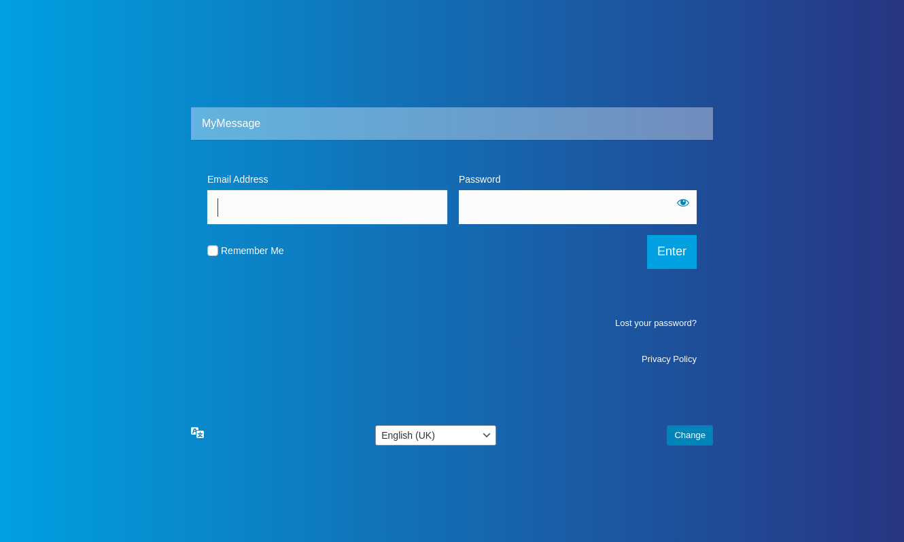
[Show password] (474, 266)
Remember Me (252, 314)
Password (228, 243)
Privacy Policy (669, 423)
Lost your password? (656, 387)
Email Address (237, 179)
